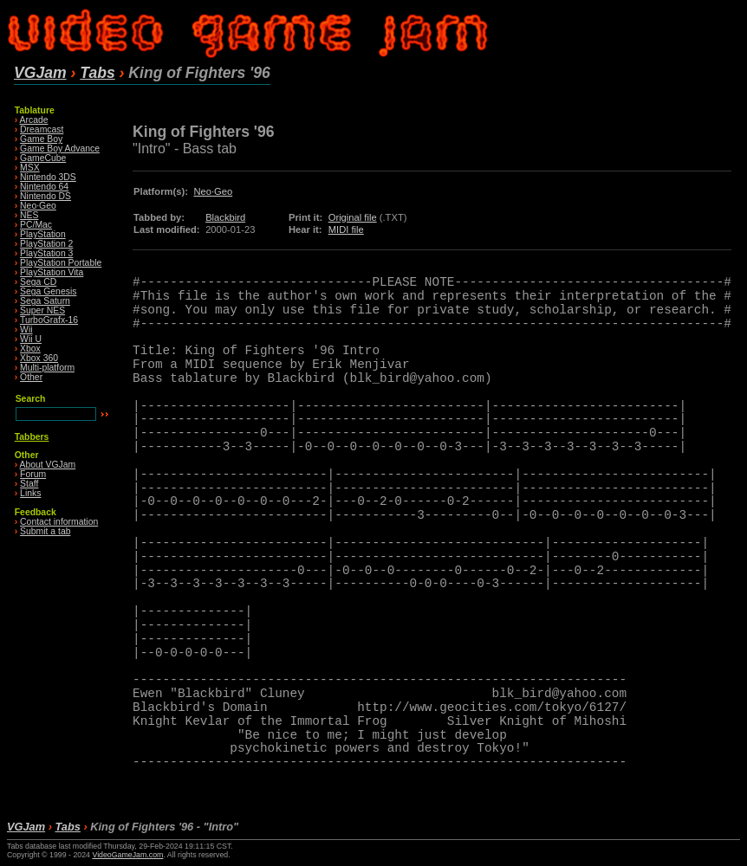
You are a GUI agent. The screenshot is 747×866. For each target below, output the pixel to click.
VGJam (40, 72)
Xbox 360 (39, 358)
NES (29, 215)
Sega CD (38, 282)
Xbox (30, 348)
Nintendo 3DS (48, 177)
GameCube (43, 158)
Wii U (31, 339)
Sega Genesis (48, 291)
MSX (30, 167)
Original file (352, 217)
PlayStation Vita (51, 272)
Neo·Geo (38, 205)
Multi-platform (47, 367)
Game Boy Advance (60, 148)
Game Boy (41, 139)
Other (31, 377)
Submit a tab (45, 531)
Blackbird (225, 217)
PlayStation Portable (60, 263)
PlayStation (43, 234)
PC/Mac (36, 224)
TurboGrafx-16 (49, 320)
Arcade (34, 120)
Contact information (59, 522)
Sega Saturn (45, 301)
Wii (26, 329)
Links (30, 493)
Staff (29, 483)
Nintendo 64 (44, 186)
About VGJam (48, 464)
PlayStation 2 (46, 244)
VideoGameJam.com (127, 854)
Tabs (97, 72)
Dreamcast (41, 129)
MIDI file (346, 229)
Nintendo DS (45, 196)
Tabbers (32, 437)
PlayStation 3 (46, 253)
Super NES (42, 310)
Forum (33, 474)
